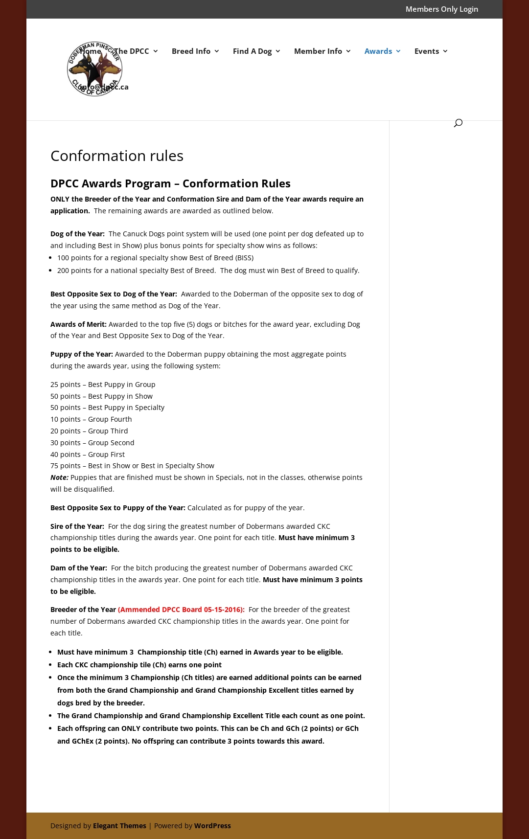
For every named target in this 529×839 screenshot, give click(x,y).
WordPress (212, 825)
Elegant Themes (119, 825)
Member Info (318, 51)
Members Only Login (442, 9)
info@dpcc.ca (104, 87)
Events (426, 51)
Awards (378, 51)
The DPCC (131, 51)
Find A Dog (252, 51)
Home (90, 51)
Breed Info (191, 51)
